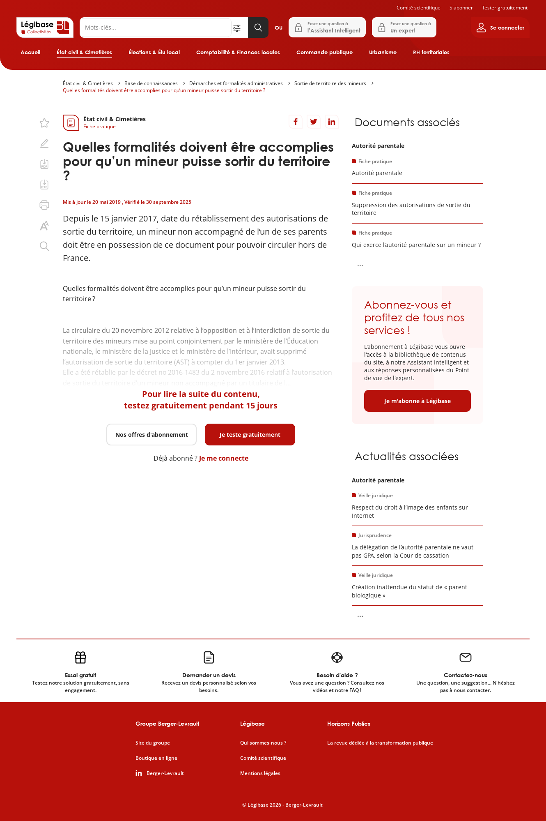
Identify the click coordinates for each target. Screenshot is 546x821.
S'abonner (461, 7)
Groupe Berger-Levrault (167, 723)
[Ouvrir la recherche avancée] (240, 27)
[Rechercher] (156, 27)
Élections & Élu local (154, 52)
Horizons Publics (348, 723)
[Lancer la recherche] (258, 27)
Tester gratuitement (505, 7)
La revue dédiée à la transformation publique (380, 743)
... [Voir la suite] (360, 263)
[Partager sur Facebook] (296, 122)
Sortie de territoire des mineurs (330, 83)
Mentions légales (260, 773)
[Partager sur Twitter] (314, 122)
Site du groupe (152, 743)
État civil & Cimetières (84, 52)
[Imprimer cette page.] (44, 205)
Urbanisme (383, 52)
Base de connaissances (151, 83)
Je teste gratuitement (250, 434)
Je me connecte (223, 458)
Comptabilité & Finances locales (238, 52)
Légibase (252, 723)
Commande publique (324, 52)
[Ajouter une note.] (44, 143)
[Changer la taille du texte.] (44, 225)
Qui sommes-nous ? (263, 743)
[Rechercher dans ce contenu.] (44, 246)
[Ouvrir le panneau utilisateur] (500, 27)
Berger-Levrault (165, 773)
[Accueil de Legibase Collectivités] (44, 27)
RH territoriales (431, 52)
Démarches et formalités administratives (236, 83)
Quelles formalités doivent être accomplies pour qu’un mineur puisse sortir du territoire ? (164, 90)
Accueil (30, 52)
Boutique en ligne (156, 758)
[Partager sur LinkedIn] (332, 122)
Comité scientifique (418, 7)
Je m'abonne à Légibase (417, 401)
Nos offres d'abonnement (151, 434)
